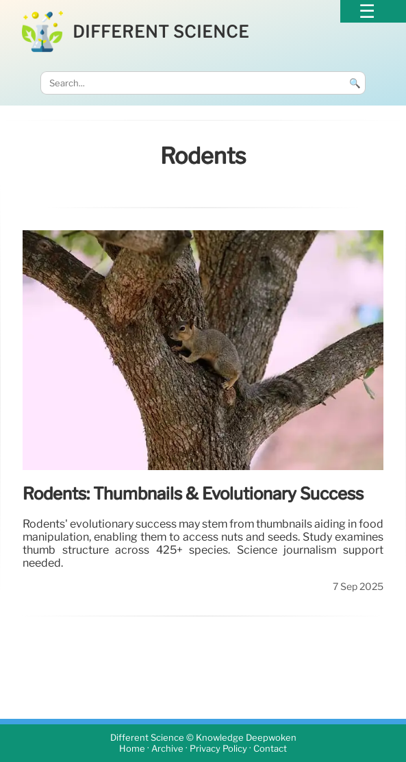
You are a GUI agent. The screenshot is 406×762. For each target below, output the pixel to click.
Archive (167, 748)
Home (132, 748)
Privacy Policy (218, 748)
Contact (270, 748)
